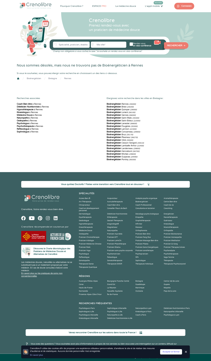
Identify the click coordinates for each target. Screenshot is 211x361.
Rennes (67, 78)
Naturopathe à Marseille (173, 312)
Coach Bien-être (113, 205)
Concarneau (123, 132)
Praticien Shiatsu (113, 247)
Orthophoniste (141, 231)
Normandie (83, 291)
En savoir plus (36, 355)
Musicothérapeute (171, 227)
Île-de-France (112, 294)
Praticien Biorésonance (173, 234)
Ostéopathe (83, 234)
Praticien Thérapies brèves (174, 247)
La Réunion (111, 288)
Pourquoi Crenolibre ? (71, 6)
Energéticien (169, 214)
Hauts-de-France (85, 288)
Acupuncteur (112, 198)
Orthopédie (168, 231)
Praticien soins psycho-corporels (120, 250)
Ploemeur (122, 137)
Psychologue (84, 254)
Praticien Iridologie (86, 240)
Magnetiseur (112, 227)
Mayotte (167, 288)
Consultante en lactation (145, 208)
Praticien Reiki (84, 247)
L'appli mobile (154, 5)
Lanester (122, 123)
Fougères (122, 126)
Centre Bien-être (170, 202)
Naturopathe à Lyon (143, 308)
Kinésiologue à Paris (143, 312)
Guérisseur (168, 221)
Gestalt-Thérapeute (115, 221)
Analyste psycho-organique (146, 198)
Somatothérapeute (114, 260)
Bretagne (52, 78)
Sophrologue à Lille (86, 312)
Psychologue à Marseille (88, 315)
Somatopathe (84, 260)
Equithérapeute (85, 217)
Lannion (121, 129)
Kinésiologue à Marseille (88, 318)
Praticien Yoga (84, 250)
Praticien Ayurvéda (114, 234)
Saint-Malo (123, 118)
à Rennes (29, 104)
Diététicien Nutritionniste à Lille (119, 318)
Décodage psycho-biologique (147, 214)
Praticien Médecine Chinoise (90, 244)
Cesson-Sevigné (125, 143)
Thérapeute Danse (86, 264)
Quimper (122, 109)
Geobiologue (84, 221)
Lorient (121, 112)
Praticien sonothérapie (144, 250)
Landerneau (123, 148)
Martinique (139, 288)
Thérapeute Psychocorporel (175, 264)
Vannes (121, 115)
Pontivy (121, 159)
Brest (120, 107)
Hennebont (123, 151)
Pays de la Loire (170, 291)
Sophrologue (140, 260)
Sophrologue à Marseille (116, 308)
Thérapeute (168, 260)
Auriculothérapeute (115, 202)
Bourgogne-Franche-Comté (118, 281)
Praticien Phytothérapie (116, 244)
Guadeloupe (140, 284)
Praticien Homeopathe (173, 237)
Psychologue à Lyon (171, 315)
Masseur (138, 227)
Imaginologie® (113, 224)
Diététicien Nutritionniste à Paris (177, 308)
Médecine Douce (85, 231)
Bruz (120, 134)
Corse (81, 284)
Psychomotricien (113, 254)
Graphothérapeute (142, 221)
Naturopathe (112, 231)
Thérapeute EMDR (114, 264)
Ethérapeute (112, 217)
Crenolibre (26, 209)
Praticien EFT (112, 237)
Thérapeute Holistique (144, 264)
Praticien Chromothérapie (89, 237)
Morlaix (121, 154)
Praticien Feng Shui (143, 237)
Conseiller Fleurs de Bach (117, 208)
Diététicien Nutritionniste (117, 214)
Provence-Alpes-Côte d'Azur (90, 294)
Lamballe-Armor (125, 145)
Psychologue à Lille (114, 312)
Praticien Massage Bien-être (146, 240)
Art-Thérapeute (85, 202)
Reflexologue (84, 257)
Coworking (168, 208)
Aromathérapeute (171, 198)
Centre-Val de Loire (171, 281)
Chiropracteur (84, 205)
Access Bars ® (84, 198)
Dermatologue (84, 214)
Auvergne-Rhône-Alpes (88, 281)
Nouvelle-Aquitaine (115, 291)
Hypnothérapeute (86, 224)
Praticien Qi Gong (171, 244)
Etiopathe (139, 217)
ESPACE (99, 6)
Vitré (120, 140)
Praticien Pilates (141, 244)
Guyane (167, 284)
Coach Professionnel (143, 205)
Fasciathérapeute (171, 217)
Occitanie (139, 291)
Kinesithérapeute (86, 227)
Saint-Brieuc (123, 121)
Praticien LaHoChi (114, 240)
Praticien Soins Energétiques (146, 247)
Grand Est (111, 284)
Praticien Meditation (172, 240)
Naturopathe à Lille (115, 315)
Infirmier (138, 224)
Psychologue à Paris (87, 308)
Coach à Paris (140, 315)
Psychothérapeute (171, 254)
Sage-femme (169, 257)
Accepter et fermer (171, 352)
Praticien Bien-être (142, 234)
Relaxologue (112, 257)
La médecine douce (125, 6)
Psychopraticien (141, 254)
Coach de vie (169, 205)
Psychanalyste (169, 250)
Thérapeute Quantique (88, 267)
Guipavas (122, 157)
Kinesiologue (169, 224)
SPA (137, 257)
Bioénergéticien (34, 78)
